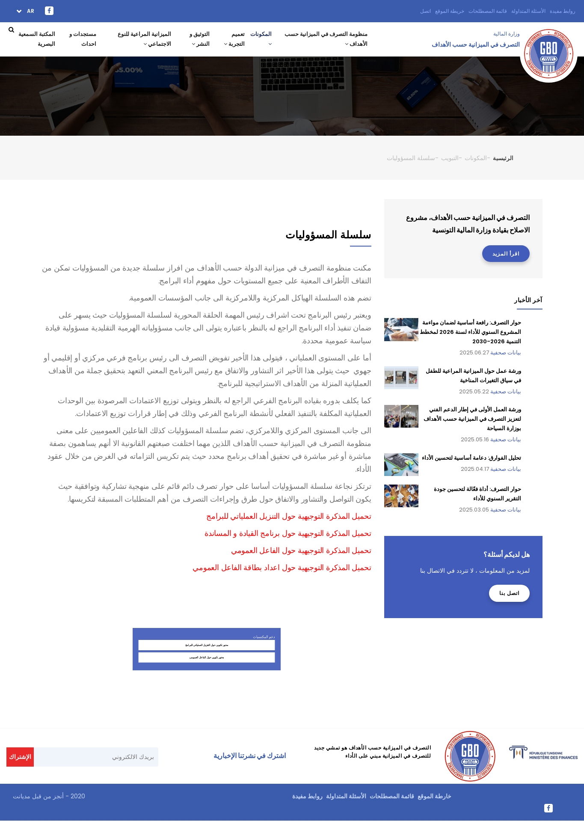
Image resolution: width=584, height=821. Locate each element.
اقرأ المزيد (505, 253)
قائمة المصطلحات (487, 11)
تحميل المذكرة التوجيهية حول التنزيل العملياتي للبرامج (288, 516)
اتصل (425, 11)
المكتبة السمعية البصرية (36, 39)
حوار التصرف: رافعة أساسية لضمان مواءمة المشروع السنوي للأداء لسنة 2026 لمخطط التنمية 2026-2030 (470, 331)
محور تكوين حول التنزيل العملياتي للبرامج (206, 700)
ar (30, 11)
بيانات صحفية (505, 352)
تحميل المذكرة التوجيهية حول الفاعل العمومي (301, 550)
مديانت (21, 796)
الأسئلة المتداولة (528, 11)
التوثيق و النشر (198, 39)
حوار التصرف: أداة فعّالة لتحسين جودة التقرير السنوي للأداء (477, 494)
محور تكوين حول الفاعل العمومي (206, 704)
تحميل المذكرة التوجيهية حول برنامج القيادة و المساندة (288, 533)
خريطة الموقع (449, 11)
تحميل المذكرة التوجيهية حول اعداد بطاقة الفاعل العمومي (282, 567)
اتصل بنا (509, 593)
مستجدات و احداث (81, 39)
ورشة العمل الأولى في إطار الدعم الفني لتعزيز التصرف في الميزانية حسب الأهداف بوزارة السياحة (472, 418)
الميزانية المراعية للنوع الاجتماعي (143, 39)
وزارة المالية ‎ (506, 33)
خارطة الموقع (434, 796)
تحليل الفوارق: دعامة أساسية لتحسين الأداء (471, 458)
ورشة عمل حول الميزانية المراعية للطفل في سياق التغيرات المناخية (473, 375)
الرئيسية (503, 158)
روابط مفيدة (562, 11)
